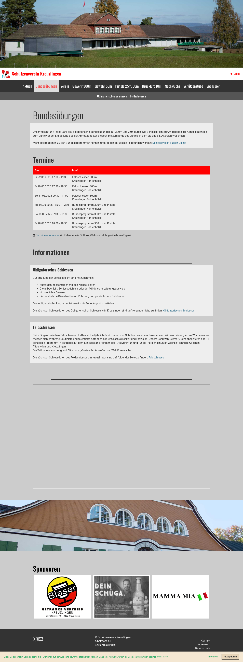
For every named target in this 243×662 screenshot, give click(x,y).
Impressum (203, 644)
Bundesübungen (46, 86)
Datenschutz (202, 648)
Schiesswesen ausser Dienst (169, 142)
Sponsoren (213, 86)
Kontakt (205, 640)
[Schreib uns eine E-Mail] (40, 639)
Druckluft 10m (151, 86)
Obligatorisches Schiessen (112, 96)
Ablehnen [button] (213, 656)
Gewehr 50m (103, 86)
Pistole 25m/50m (127, 86)
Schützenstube (193, 86)
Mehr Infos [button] (162, 656)
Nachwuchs (172, 86)
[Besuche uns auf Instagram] (35, 639)
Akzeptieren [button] (230, 656)
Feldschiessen (138, 96)
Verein (64, 86)
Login (235, 74)
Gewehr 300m (81, 86)
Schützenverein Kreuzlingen (36, 74)
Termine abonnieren (48, 235)
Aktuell (27, 86)
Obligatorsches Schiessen (53, 270)
